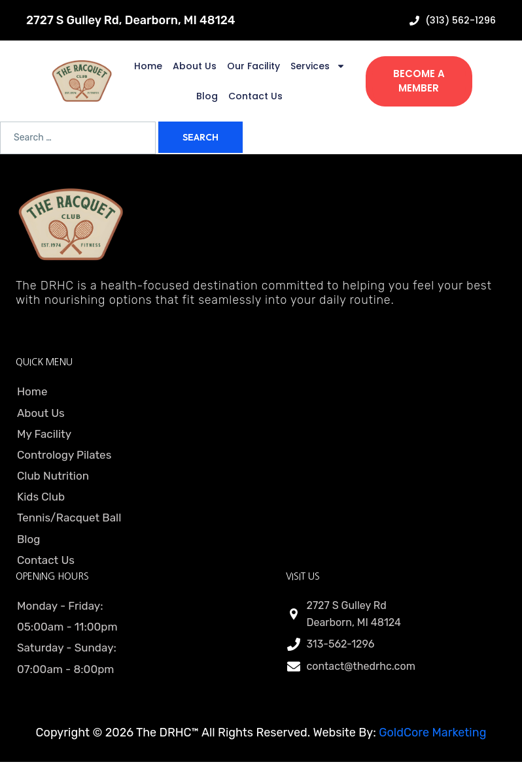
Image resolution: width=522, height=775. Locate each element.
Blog (207, 96)
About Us (195, 66)
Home (148, 66)
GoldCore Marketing (432, 732)
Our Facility (253, 66)
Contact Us (255, 96)
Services (317, 66)
